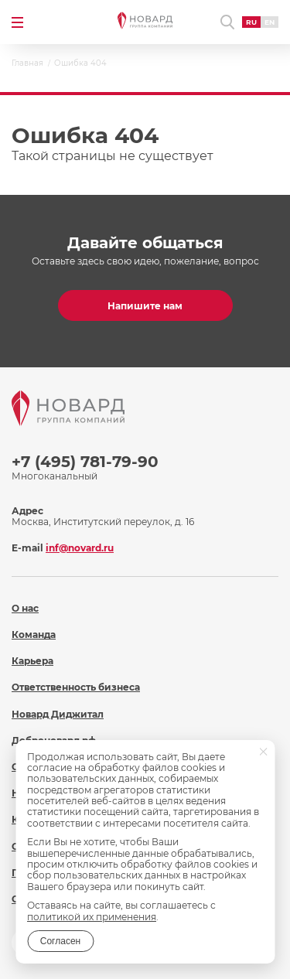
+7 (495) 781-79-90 (85, 461)
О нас (25, 608)
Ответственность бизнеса (76, 687)
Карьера (32, 661)
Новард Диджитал (58, 714)
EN (269, 22)
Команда (34, 634)
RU (251, 22)
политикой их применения (91, 917)
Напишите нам (145, 306)
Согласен (60, 941)
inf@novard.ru (80, 548)
